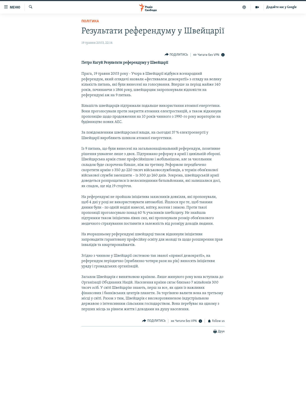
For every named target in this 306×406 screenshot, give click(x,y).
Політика (90, 21)
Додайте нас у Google (281, 7)
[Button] (176, 54)
